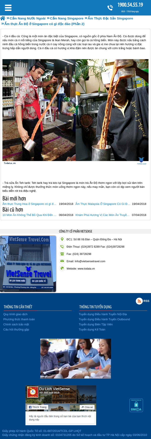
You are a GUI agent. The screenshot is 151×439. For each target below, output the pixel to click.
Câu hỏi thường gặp (16, 329)
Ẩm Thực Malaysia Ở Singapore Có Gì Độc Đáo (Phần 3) (103, 204)
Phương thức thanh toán (19, 319)
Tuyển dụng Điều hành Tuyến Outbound (104, 319)
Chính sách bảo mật (16, 324)
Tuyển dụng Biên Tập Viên (96, 324)
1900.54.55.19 (130, 5)
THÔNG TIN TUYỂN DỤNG (95, 306)
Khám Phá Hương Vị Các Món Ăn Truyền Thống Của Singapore (103, 215)
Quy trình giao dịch (15, 314)
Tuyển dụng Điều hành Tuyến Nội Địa (103, 314)
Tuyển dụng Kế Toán (92, 329)
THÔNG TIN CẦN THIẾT (18, 306)
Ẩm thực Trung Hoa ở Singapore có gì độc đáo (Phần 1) (30, 204)
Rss (139, 301)
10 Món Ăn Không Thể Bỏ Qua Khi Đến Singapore (30, 215)
